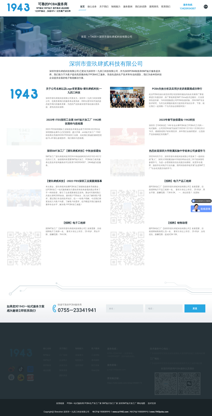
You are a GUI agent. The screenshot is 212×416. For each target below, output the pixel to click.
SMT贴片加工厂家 (110, 403)
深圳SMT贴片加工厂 (128, 403)
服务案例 (127, 6)
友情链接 (60, 403)
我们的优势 (140, 6)
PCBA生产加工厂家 (93, 403)
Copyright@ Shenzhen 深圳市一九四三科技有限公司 (68, 412)
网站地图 (141, 403)
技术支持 (152, 403)
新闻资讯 (153, 6)
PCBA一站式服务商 (75, 403)
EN (205, 6)
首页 (82, 6)
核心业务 (92, 6)
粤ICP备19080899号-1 (102, 412)
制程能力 (115, 6)
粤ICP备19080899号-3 (140, 412)
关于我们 (103, 6)
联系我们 (165, 6)
